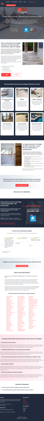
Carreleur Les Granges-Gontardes (22, 306)
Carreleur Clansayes (8, 313)
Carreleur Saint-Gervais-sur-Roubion (33, 302)
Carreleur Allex (8, 298)
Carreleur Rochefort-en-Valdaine (21, 329)
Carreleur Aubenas (8, 302)
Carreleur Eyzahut (8, 326)
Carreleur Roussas (31, 296)
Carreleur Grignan (8, 328)
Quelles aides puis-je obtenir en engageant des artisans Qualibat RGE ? (16, 387)
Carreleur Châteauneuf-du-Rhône (10, 312)
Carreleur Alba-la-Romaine (9, 296)
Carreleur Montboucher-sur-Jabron (22, 314)
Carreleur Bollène (8, 304)
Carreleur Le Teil (20, 305)
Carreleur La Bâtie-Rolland (21, 296)
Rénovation (25, 400)
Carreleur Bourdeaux (8, 305)
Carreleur (19, 1)
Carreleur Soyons (31, 312)
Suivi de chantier (25, 404)
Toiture (24, 399)
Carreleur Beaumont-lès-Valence (10, 303)
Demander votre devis (11, 5)
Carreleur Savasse (31, 310)
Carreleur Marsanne (20, 311)
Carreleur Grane (8, 327)
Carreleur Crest (8, 318)
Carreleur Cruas (8, 319)
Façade (23, 1)
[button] (22, 387)
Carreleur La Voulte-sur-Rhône (21, 302)
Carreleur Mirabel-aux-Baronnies (21, 312)
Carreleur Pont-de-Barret (20, 321)
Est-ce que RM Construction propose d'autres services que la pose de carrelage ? (17, 390)
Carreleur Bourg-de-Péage (9, 306)
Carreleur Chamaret (8, 310)
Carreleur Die (8, 320)
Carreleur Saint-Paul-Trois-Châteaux (33, 305)
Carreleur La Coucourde (20, 298)
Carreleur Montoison (20, 318)
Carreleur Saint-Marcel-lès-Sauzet (33, 303)
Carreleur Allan (8, 297)
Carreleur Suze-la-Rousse (32, 313)
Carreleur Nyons (19, 319)
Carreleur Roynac (31, 297)
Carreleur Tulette (31, 318)
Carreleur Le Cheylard (20, 303)
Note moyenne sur (14, 30)
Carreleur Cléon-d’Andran (9, 314)
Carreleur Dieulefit (8, 321)
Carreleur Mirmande (20, 313)
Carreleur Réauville (20, 328)
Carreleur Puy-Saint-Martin (21, 326)
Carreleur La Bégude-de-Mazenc (21, 297)
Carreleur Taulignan (31, 314)
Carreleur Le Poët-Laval (20, 304)
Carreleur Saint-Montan (31, 304)
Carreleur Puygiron (20, 327)
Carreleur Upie (30, 319)
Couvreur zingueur (14, 1)
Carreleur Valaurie (31, 321)
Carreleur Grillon (8, 329)
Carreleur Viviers (31, 328)
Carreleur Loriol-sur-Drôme (21, 310)
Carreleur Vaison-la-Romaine (32, 320)
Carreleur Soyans (31, 311)
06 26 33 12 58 (30, 1)
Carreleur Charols (8, 311)
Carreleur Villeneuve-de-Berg (32, 326)
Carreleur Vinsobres (31, 327)
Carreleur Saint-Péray (31, 306)
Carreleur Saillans (31, 298)
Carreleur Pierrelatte (20, 320)
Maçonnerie (8, 1)
